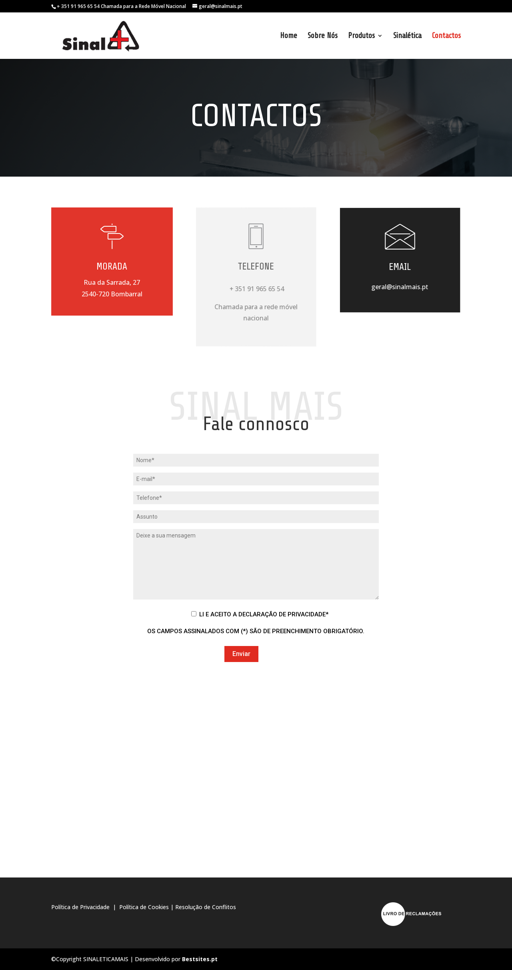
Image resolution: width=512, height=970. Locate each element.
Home (288, 36)
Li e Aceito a (263, 614)
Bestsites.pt (200, 959)
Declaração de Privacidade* (283, 614)
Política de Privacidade (81, 907)
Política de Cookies (144, 907)
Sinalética (407, 36)
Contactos (446, 36)
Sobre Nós (323, 36)
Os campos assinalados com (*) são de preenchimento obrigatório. (255, 631)
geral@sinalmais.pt (400, 286)
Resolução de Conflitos (205, 907)
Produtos (361, 36)
